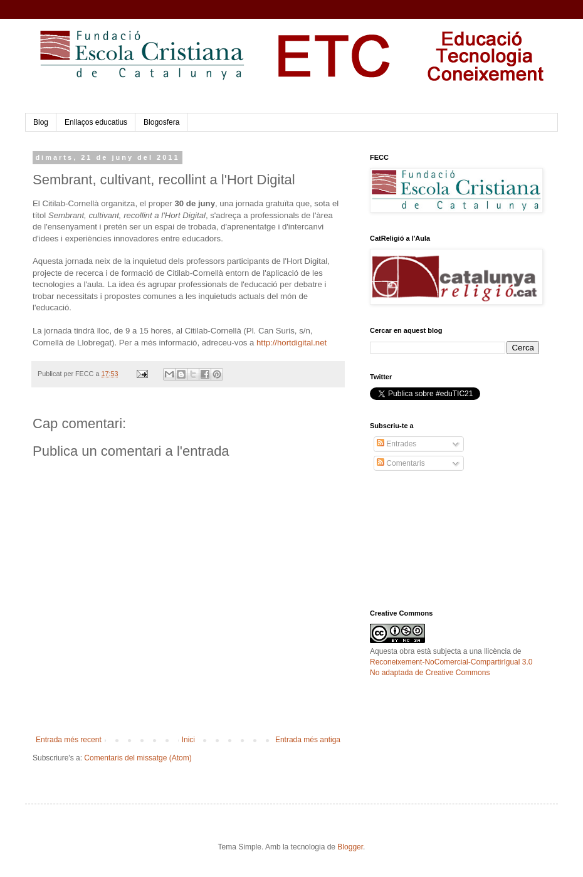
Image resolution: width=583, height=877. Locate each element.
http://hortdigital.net (291, 342)
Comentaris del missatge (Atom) (137, 758)
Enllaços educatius (96, 122)
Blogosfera (161, 122)
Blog (40, 122)
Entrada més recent (69, 739)
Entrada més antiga (307, 739)
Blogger (350, 847)
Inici (188, 739)
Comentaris (401, 463)
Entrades (396, 443)
